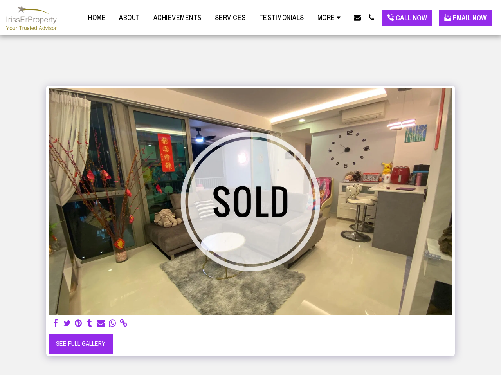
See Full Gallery (80, 343)
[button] (357, 17)
